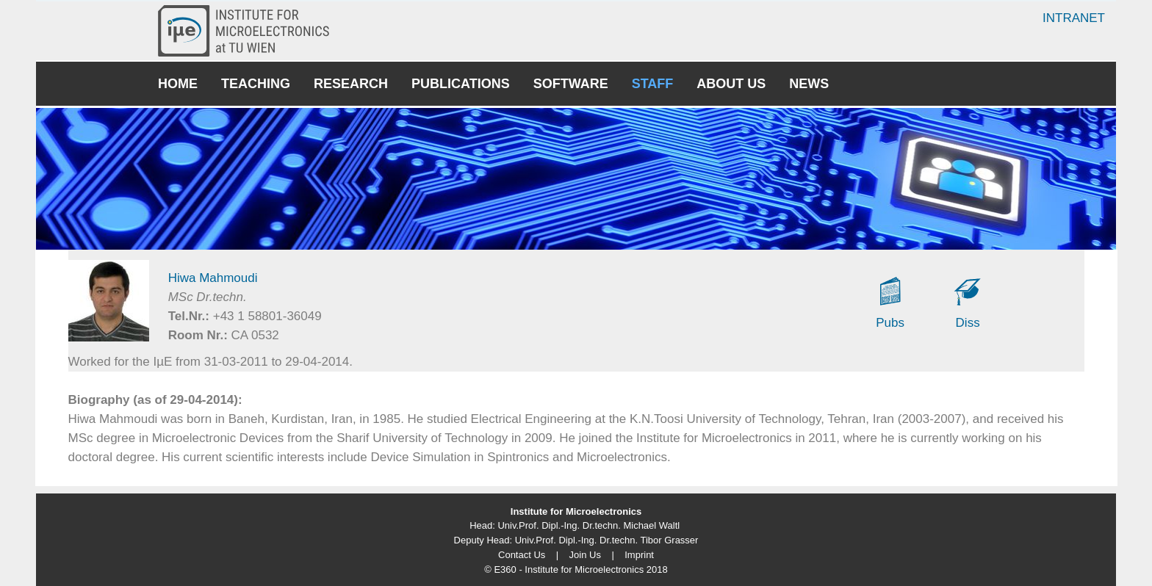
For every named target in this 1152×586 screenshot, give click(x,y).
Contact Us (521, 554)
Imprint (639, 554)
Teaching (255, 83)
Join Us (585, 554)
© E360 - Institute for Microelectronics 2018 (575, 569)
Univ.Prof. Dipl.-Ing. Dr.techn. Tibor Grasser (607, 540)
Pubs (890, 323)
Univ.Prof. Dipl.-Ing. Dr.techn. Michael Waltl (588, 525)
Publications (460, 83)
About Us (731, 83)
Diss (968, 323)
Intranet (1074, 18)
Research (351, 83)
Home (178, 83)
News (809, 83)
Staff (653, 83)
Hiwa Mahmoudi (213, 278)
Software (570, 83)
